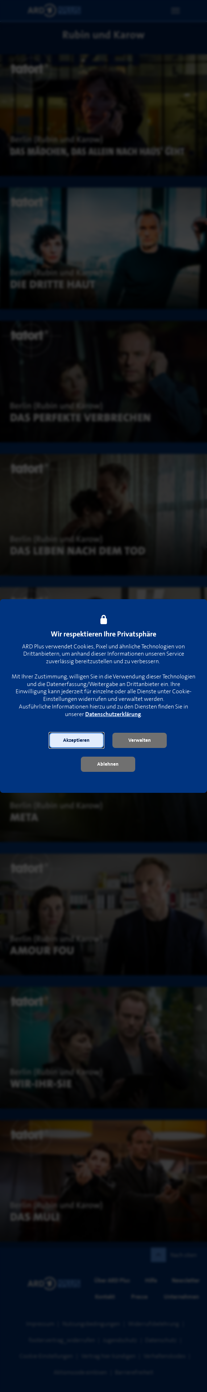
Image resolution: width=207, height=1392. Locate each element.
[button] (76, 740)
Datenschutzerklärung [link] (113, 714)
